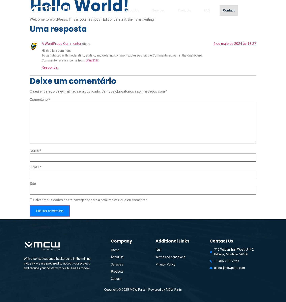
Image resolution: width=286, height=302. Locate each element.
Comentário (40, 100)
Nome (36, 151)
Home (108, 10)
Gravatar (92, 60)
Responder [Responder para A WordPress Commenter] (50, 67)
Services (158, 10)
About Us (132, 10)
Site (33, 184)
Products (184, 10)
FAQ (207, 10)
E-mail (36, 167)
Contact (230, 10)
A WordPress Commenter (61, 44)
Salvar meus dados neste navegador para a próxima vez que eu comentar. (90, 200)
